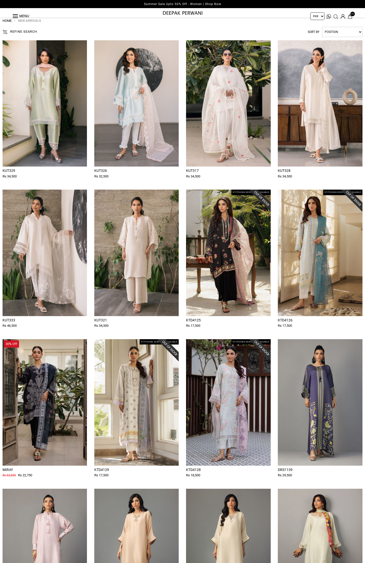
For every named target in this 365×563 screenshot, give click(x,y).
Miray (8, 479)
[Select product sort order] (342, 42)
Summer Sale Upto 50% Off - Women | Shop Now (182, 4)
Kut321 (100, 330)
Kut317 (192, 180)
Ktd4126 (285, 330)
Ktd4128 (193, 479)
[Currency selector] (317, 16)
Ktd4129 (101, 479)
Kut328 (284, 180)
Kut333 (9, 330)
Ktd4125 (193, 330)
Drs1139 (285, 479)
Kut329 (9, 180)
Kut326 (100, 180)
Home (7, 30)
